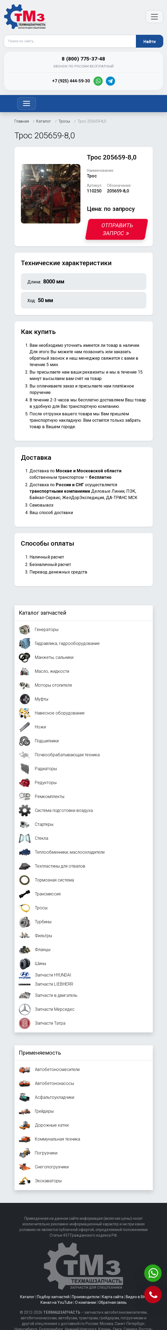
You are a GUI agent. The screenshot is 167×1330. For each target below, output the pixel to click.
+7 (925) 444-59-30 (71, 80)
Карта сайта (112, 1297)
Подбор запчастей (53, 1297)
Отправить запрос (117, 229)
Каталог (27, 1297)
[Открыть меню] (154, 16)
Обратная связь (112, 1302)
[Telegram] (110, 81)
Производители (85, 1297)
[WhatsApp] (98, 81)
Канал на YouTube (56, 1302)
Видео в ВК (136, 1297)
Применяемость (40, 1053)
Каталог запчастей (42, 613)
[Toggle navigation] (26, 103)
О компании (85, 1302)
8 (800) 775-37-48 (83, 59)
